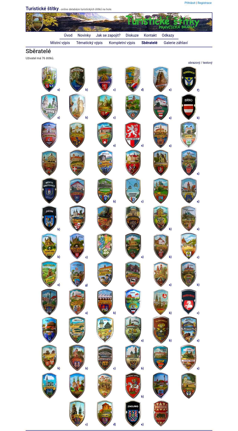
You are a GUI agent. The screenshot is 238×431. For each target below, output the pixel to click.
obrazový (194, 62)
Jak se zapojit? (108, 35)
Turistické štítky (42, 8)
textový (207, 62)
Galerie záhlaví (176, 42)
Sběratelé (149, 42)
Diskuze (132, 35)
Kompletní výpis (122, 42)
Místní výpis (60, 42)
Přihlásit (190, 3)
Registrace (205, 3)
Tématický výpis (89, 42)
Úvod (68, 35)
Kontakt (150, 35)
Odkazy (168, 35)
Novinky (84, 35)
